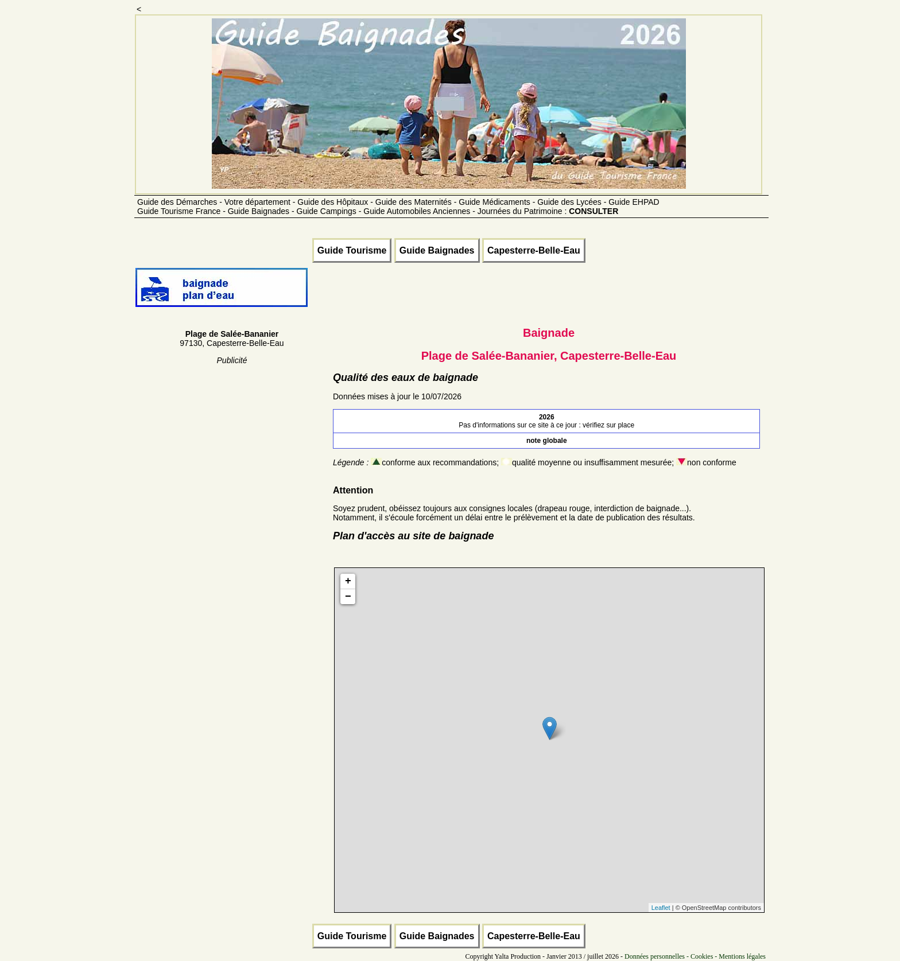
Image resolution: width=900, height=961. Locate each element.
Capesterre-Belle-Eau (533, 250)
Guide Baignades (437, 250)
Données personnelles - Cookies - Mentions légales (695, 956)
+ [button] (348, 581)
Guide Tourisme (352, 250)
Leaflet (660, 907)
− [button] (348, 597)
